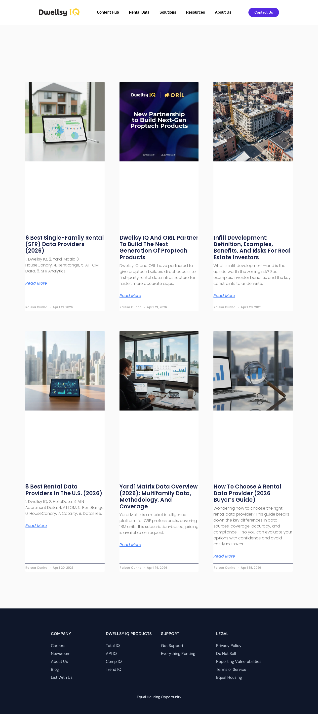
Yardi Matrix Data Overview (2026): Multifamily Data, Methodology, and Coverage (158, 496)
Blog (55, 669)
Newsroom (60, 653)
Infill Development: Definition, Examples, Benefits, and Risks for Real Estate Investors (252, 247)
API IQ (111, 653)
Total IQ (113, 645)
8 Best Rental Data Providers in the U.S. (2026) (63, 490)
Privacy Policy (228, 645)
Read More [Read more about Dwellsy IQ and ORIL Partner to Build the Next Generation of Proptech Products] (130, 296)
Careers (58, 645)
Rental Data (139, 12)
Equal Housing (229, 677)
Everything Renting (178, 653)
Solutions (167, 12)
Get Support (172, 645)
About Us (223, 12)
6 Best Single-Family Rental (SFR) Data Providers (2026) (64, 244)
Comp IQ (114, 661)
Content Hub (108, 12)
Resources (195, 12)
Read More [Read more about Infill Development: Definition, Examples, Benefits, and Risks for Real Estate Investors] (224, 296)
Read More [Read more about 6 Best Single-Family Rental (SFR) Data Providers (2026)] (36, 283)
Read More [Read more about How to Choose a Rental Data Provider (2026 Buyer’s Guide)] (224, 556)
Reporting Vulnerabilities (238, 661)
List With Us (62, 677)
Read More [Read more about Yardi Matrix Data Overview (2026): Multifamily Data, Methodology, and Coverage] (130, 545)
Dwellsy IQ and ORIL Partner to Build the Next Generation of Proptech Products (159, 247)
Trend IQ (113, 669)
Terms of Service (231, 669)
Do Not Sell (226, 653)
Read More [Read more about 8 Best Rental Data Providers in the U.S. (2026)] (36, 526)
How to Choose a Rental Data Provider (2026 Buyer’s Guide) (247, 493)
